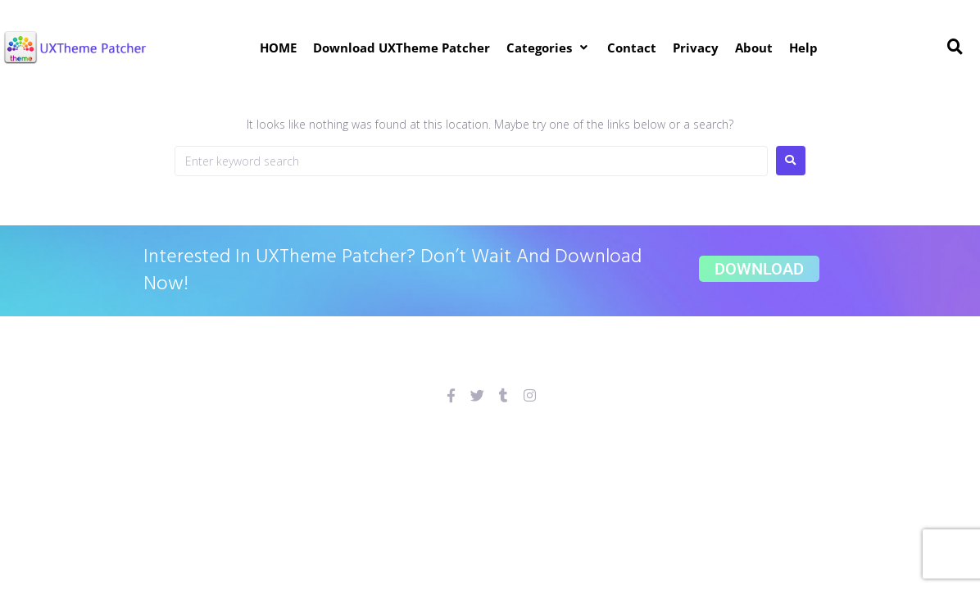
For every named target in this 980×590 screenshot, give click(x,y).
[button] (548, 47)
